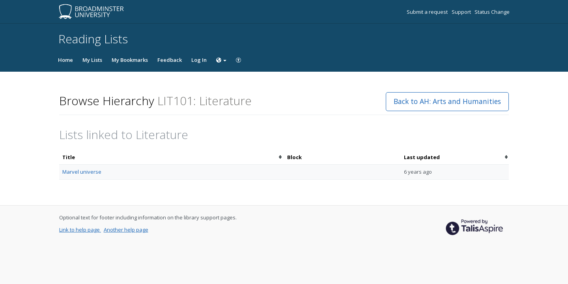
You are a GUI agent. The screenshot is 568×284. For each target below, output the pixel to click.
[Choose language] (221, 60)
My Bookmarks (130, 59)
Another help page (126, 229)
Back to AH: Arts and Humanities (447, 101)
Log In (199, 59)
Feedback (169, 59)
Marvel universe (81, 171)
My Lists (92, 59)
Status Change (492, 11)
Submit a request (428, 11)
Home (65, 59)
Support (462, 11)
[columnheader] (171, 157)
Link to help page (80, 229)
